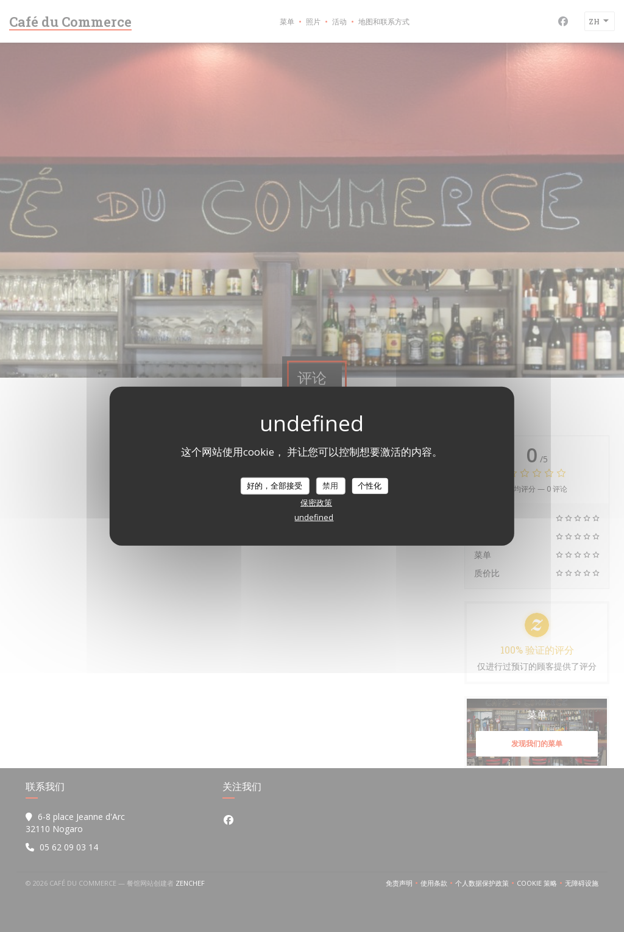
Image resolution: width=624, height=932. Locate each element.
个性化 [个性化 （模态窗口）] (369, 485)
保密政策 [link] (316, 501)
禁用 (330, 485)
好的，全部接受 (274, 485)
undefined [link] (313, 516)
